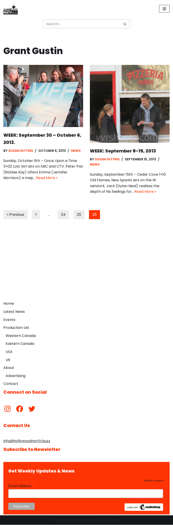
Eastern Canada (20, 343)
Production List (16, 327)
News (76, 150)
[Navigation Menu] (164, 9)
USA (9, 352)
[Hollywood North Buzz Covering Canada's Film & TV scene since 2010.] (10, 8)
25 (79, 214)
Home (8, 303)
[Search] (81, 23)
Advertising (15, 376)
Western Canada (21, 336)
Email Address (21, 486)
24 (63, 214)
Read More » (47, 178)
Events (9, 319)
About (8, 367)
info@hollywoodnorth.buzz (26, 441)
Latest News (14, 311)
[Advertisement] (86, 265)
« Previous (15, 214)
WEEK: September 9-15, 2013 (123, 151)
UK (8, 359)
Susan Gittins (20, 150)
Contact (10, 383)
